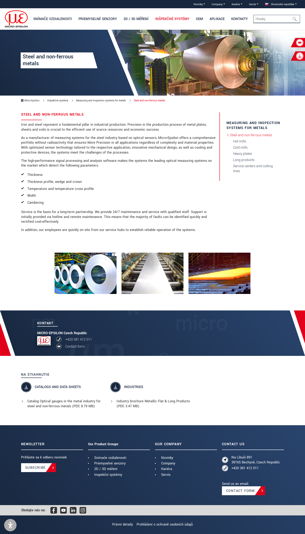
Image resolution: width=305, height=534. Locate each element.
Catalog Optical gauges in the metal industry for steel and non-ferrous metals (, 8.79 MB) (64, 403)
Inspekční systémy (108, 474)
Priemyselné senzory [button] (98, 19)
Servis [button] (252, 4)
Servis (165, 474)
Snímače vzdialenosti (110, 458)
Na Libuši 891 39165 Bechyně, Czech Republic (255, 460)
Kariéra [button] (236, 4)
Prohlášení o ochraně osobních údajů (167, 524)
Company (168, 463)
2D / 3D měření (105, 469)
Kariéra (166, 469)
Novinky (167, 458)
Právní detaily (120, 524)
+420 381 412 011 (78, 339)
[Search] (276, 19)
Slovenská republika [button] (279, 4)
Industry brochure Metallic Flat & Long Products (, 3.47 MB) (153, 403)
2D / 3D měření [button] (136, 19)
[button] (10, 525)
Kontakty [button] (239, 19)
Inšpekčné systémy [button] (172, 19)
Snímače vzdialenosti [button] (52, 19)
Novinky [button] (198, 4)
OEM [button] (199, 19)
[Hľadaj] (296, 19)
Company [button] (217, 4)
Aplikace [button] (217, 19)
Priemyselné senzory (110, 463)
